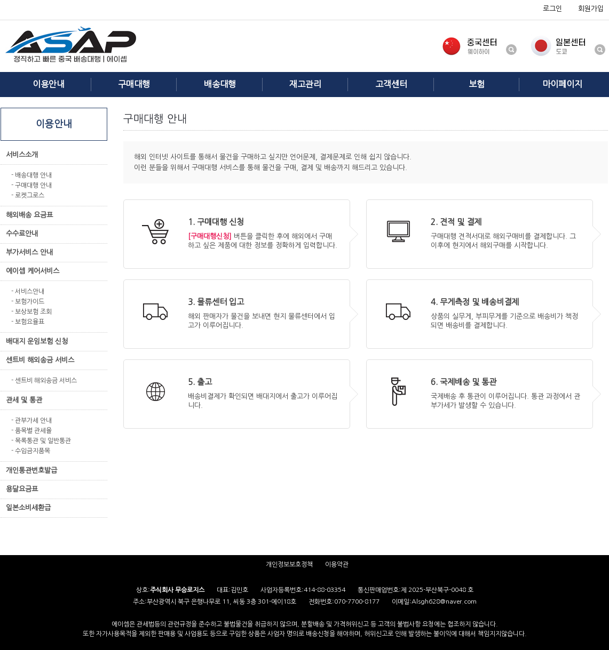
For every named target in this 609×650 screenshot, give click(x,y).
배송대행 (220, 84)
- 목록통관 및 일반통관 (41, 440)
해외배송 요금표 (29, 215)
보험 (477, 84)
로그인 (552, 8)
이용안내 (49, 84)
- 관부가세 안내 (31, 420)
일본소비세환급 (28, 507)
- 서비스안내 (27, 291)
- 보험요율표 (27, 321)
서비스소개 (22, 154)
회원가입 (591, 8)
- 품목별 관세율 (31, 430)
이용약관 (337, 564)
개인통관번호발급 (31, 470)
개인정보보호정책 (289, 564)
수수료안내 (22, 233)
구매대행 (134, 84)
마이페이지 (562, 84)
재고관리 (305, 84)
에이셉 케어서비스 (32, 271)
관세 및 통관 (24, 400)
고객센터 (391, 84)
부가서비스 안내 (29, 252)
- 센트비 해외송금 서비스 (44, 380)
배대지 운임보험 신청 (37, 341)
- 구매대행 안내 (31, 185)
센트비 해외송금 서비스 (40, 360)
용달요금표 (22, 489)
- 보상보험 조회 (31, 311)
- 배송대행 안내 (31, 175)
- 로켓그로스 (27, 195)
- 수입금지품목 (30, 450)
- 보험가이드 (27, 301)
